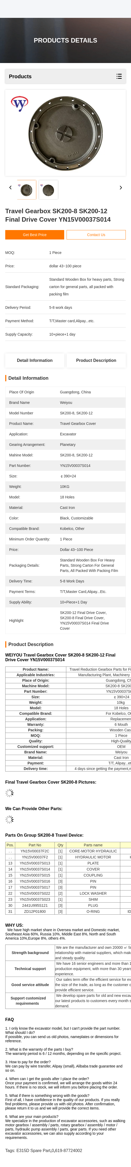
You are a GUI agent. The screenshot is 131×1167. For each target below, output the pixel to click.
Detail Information (35, 360)
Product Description (96, 360)
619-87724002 (68, 1150)
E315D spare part (34, 1150)
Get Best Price (35, 235)
